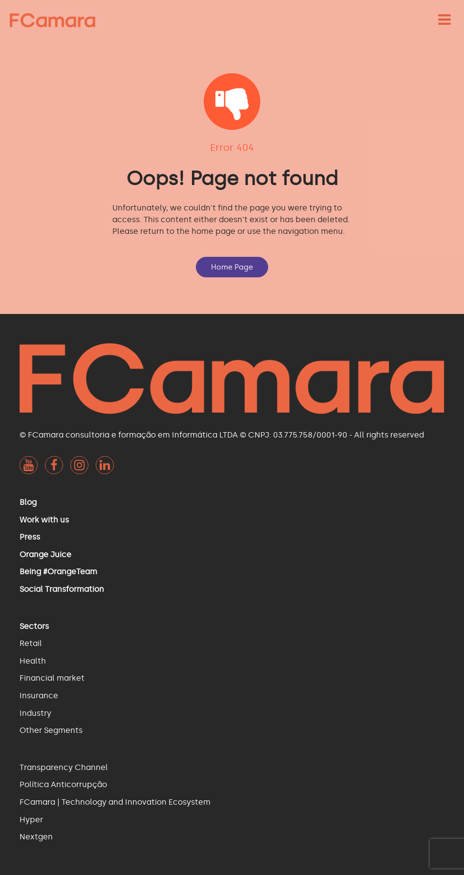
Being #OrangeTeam (58, 571)
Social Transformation (62, 589)
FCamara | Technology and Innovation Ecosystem (115, 802)
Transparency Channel (64, 767)
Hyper (31, 819)
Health (33, 661)
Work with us (44, 519)
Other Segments (51, 730)
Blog (28, 502)
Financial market (52, 678)
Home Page (232, 267)
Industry (35, 713)
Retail (31, 643)
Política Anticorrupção (63, 784)
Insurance (39, 695)
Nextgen (36, 836)
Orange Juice (45, 554)
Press (30, 537)
